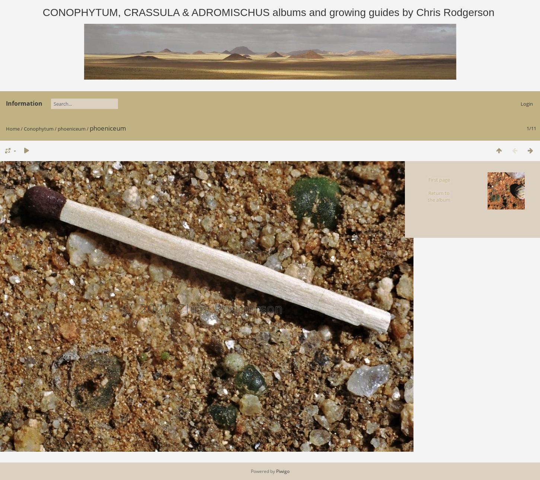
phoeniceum (72, 128)
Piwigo (283, 471)
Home (13, 128)
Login (527, 103)
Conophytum (39, 128)
